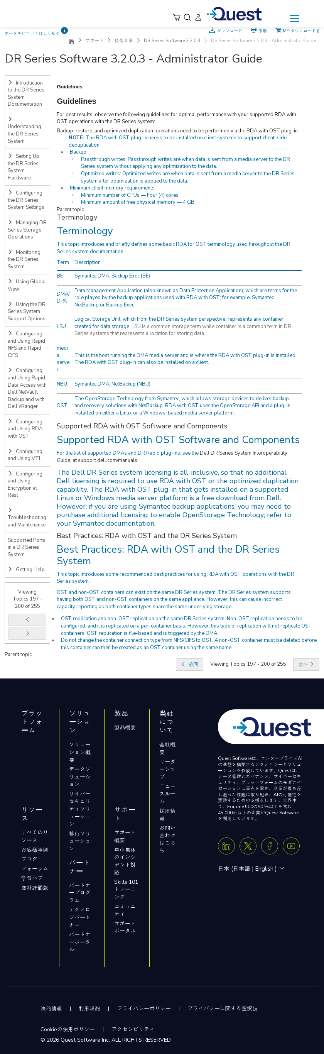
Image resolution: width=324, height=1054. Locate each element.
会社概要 (167, 748)
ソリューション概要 (80, 752)
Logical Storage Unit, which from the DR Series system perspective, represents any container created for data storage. (179, 323)
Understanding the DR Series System (24, 131)
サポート (94, 40)
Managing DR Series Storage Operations (27, 229)
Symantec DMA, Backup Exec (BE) (112, 275)
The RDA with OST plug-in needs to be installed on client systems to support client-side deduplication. (178, 141)
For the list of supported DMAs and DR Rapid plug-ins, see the (128, 453)
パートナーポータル (80, 942)
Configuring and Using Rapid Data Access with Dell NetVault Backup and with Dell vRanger (27, 388)
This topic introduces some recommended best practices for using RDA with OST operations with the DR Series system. (175, 578)
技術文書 (124, 40)
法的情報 (51, 1008)
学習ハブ (32, 878)
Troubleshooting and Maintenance (27, 518)
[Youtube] (291, 845)
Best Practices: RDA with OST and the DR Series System (168, 555)
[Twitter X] (248, 845)
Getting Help (26, 569)
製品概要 (125, 727)
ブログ (29, 859)
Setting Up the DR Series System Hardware (23, 167)
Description (87, 262)
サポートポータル (125, 927)
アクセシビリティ (133, 1029)
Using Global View (27, 285)
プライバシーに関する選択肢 (222, 1008)
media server (63, 359)
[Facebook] (269, 845)
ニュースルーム (167, 794)
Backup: (79, 152)
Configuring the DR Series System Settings (26, 200)
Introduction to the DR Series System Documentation (26, 94)
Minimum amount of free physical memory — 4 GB (137, 202)
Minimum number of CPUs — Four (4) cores (130, 195)
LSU (61, 326)
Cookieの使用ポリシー (67, 1029)
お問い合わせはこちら (167, 839)
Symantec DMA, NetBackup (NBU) (112, 384)
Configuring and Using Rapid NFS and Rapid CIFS (26, 344)
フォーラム (34, 869)
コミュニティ (125, 910)
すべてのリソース (34, 836)
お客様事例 (34, 850)
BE (60, 275)
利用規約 (89, 1008)
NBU (62, 384)
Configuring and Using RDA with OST (25, 429)
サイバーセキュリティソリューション (80, 809)
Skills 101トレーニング (126, 889)
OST (62, 405)
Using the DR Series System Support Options (27, 311)
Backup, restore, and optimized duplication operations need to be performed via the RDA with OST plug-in (177, 130)
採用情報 (167, 814)
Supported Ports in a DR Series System (27, 547)
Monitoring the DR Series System (24, 259)
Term (63, 262)
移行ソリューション (80, 841)
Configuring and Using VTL (25, 455)
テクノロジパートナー (80, 917)
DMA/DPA (63, 298)
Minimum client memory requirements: (113, 187)
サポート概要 (125, 836)
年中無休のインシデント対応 (125, 861)
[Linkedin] (226, 845)
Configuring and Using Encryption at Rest (25, 484)
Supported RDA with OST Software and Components (178, 440)
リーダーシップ (167, 769)
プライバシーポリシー (144, 1008)
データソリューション (80, 777)
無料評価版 (34, 888)
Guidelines (76, 101)
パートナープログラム (80, 893)
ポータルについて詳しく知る (32, 33)
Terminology (85, 231)
